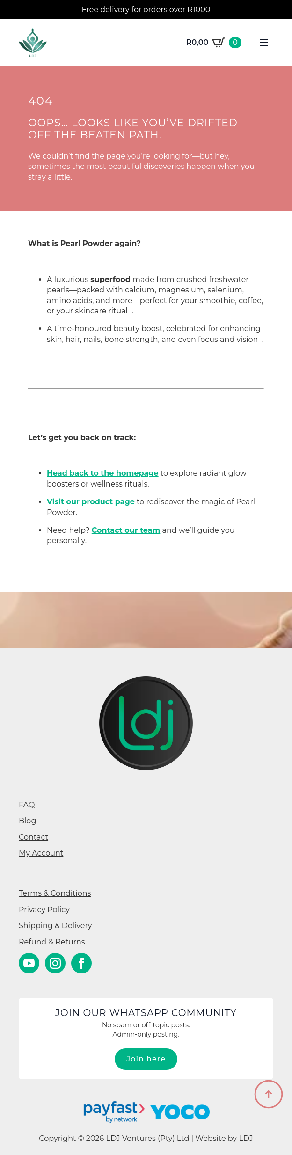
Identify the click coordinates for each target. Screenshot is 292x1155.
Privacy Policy (44, 909)
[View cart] (214, 42)
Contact (33, 837)
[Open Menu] (264, 42)
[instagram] (55, 963)
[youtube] (29, 963)
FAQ (27, 804)
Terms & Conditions (55, 893)
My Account (41, 853)
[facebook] (81, 963)
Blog (27, 820)
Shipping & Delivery (55, 925)
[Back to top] (269, 1094)
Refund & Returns (52, 941)
